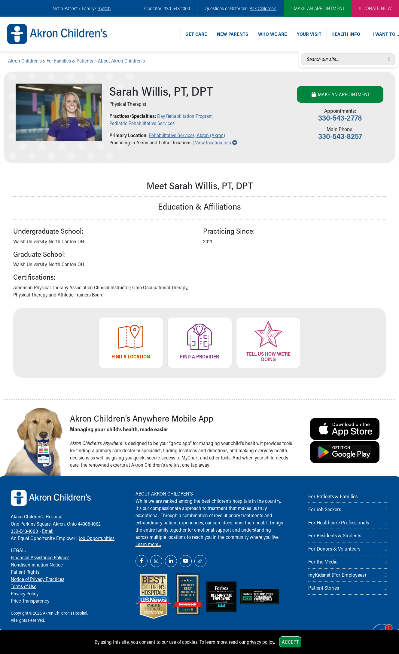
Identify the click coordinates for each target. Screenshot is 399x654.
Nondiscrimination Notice (37, 564)
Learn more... (148, 544)
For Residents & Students (334, 535)
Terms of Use (23, 586)
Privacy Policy (24, 593)
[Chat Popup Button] (377, 627)
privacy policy (260, 642)
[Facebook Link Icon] (142, 561)
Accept (290, 642)
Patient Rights (25, 572)
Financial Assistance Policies (40, 557)
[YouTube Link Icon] (186, 561)
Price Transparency (30, 600)
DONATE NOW (375, 8)
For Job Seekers (324, 509)
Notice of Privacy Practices (37, 579)
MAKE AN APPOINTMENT (318, 8)
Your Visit (309, 34)
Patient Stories (323, 587)
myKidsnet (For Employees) (337, 574)
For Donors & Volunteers (334, 548)
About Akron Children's (121, 60)
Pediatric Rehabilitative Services (142, 123)
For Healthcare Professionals (338, 522)
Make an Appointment (340, 94)
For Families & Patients (70, 60)
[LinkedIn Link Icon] (171, 561)
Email (47, 531)
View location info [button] (216, 142)
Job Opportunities (96, 538)
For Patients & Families (333, 496)
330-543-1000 (24, 531)
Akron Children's (25, 60)
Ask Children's (263, 8)
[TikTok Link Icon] (200, 561)
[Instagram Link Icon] (156, 561)
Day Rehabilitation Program (185, 116)
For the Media (323, 561)
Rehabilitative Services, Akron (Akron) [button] (187, 135)
